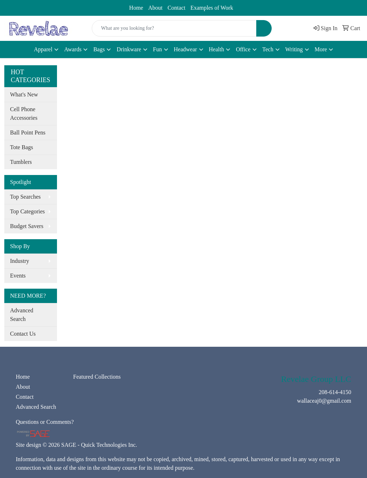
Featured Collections (97, 377)
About (155, 8)
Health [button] (216, 49)
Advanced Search (21, 314)
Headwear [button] (185, 49)
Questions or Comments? (45, 422)
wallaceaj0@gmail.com (80, 6)
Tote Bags (21, 147)
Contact (176, 8)
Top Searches (25, 197)
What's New (24, 94)
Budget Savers (26, 226)
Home (136, 8)
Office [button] (243, 49)
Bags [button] (99, 49)
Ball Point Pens (28, 132)
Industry (19, 261)
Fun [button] (157, 49)
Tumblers (21, 162)
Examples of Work (211, 8)
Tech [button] (267, 49)
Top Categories (27, 211)
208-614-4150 (25, 6)
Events (18, 276)
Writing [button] (294, 49)
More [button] (321, 49)
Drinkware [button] (128, 49)
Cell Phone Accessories (23, 113)
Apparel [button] (43, 49)
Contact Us (23, 334)
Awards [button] (72, 49)
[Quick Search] (174, 28)
